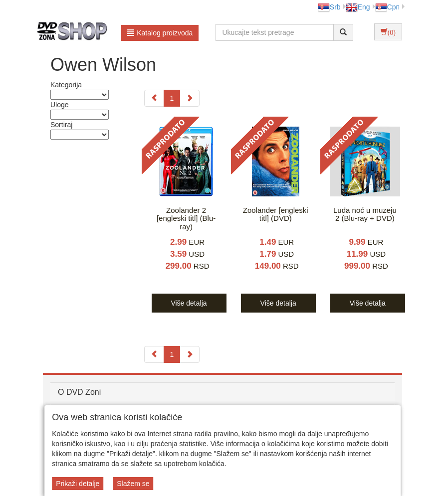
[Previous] (154, 98)
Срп (387, 7)
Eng (358, 7)
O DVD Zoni (79, 392)
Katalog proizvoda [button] (160, 33)
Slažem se (133, 484)
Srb (329, 7)
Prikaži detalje (77, 484)
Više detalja (189, 303)
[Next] (190, 98)
